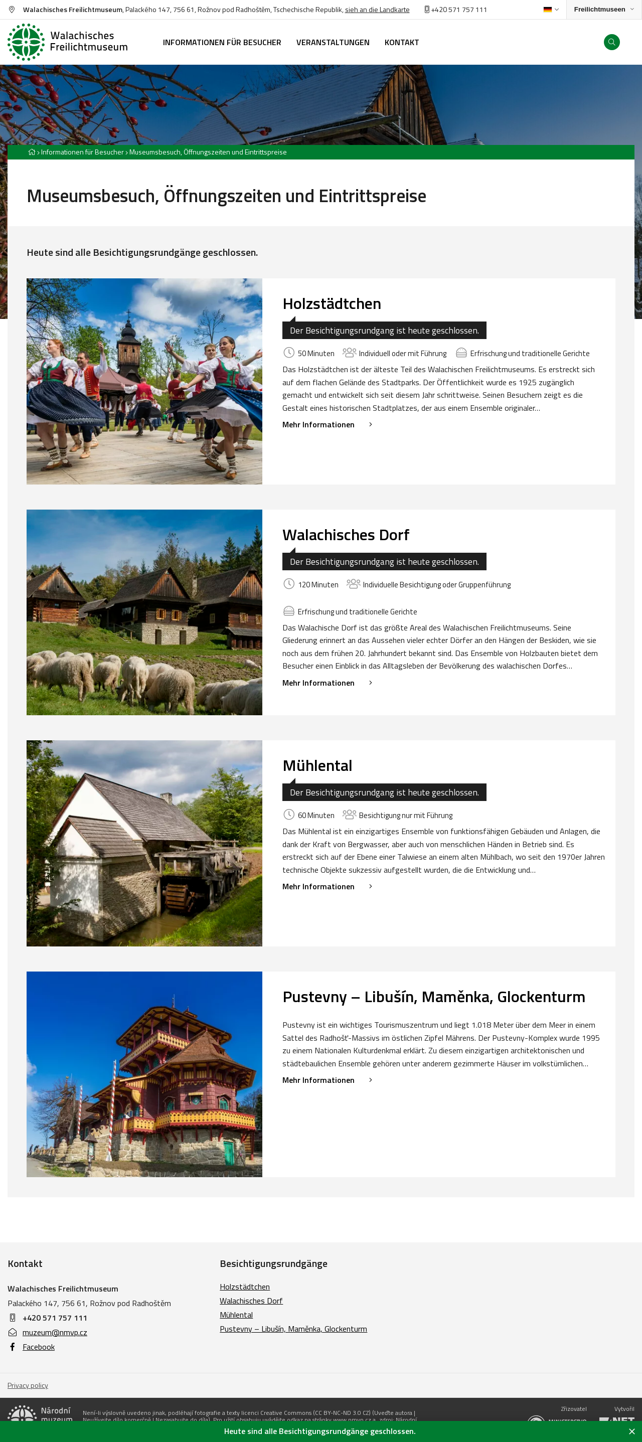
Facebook (31, 1347)
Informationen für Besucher (82, 151)
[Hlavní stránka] (32, 151)
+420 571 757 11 (454, 9)
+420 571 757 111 (55, 1318)
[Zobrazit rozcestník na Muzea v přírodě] (604, 10)
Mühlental (317, 765)
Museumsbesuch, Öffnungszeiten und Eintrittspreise (208, 151)
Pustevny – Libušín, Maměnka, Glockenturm (434, 996)
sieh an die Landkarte (377, 9)
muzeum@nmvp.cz (47, 1332)
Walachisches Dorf (346, 534)
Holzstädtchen (331, 303)
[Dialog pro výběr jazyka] (551, 9)
